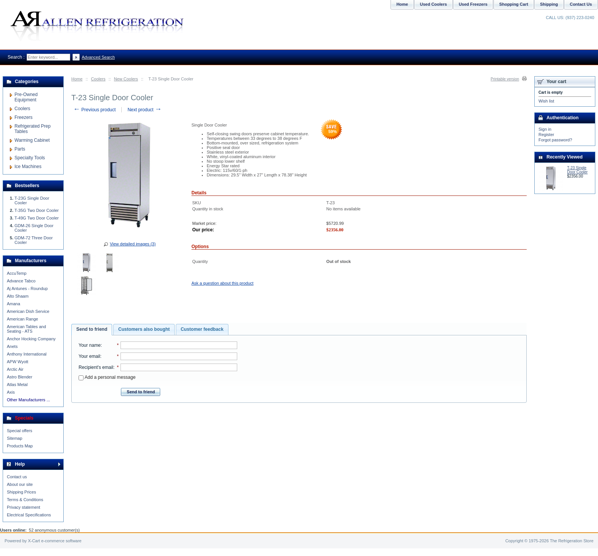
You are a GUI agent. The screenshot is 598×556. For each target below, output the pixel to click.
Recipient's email (96, 367)
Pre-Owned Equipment (26, 97)
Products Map (20, 446)
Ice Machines (28, 166)
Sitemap (14, 438)
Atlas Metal (17, 384)
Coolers (98, 79)
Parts (19, 149)
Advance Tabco (21, 281)
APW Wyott (17, 361)
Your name (90, 345)
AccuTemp (16, 273)
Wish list (546, 101)
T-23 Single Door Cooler (577, 170)
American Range (22, 319)
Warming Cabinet (32, 140)
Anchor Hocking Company (31, 338)
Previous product (94, 109)
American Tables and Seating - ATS (26, 328)
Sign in (545, 129)
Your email (89, 356)
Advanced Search (98, 57)
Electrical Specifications (29, 515)
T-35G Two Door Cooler (36, 210)
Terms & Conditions (25, 499)
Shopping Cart (513, 4)
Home (76, 79)
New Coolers (126, 79)
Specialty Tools (29, 157)
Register (546, 134)
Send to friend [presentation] (91, 329)
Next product (144, 109)
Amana (13, 303)
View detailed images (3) (133, 244)
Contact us (17, 476)
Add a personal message (107, 377)
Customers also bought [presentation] (144, 329)
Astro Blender (19, 377)
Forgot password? (555, 140)
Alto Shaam (18, 296)
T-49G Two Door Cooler (36, 218)
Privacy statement (23, 507)
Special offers (19, 430)
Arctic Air (15, 369)
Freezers (23, 117)
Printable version (505, 79)
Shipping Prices (21, 492)
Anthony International (27, 354)
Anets (12, 346)
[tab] (91, 329)
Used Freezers (473, 4)
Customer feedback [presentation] (202, 329)
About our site (20, 484)
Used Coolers (433, 4)
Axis (11, 392)
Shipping (549, 4)
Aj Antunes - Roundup (27, 288)
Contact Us (581, 4)
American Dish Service (28, 311)
